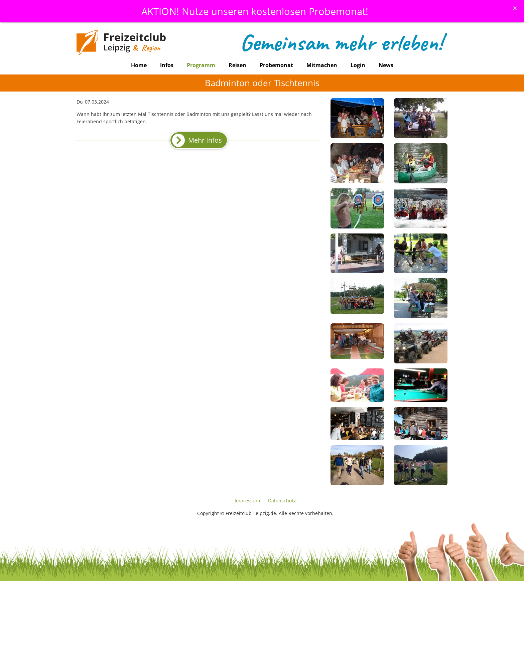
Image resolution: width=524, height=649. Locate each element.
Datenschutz (282, 500)
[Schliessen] (515, 8)
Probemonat (276, 65)
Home (139, 65)
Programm (201, 65)
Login (358, 65)
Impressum (247, 500)
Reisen (237, 65)
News (386, 65)
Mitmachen (321, 65)
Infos (166, 65)
